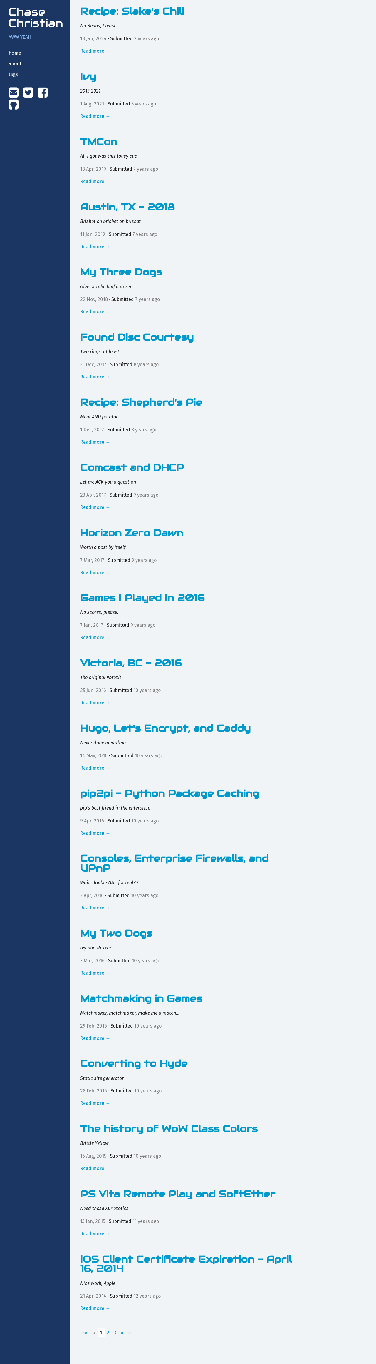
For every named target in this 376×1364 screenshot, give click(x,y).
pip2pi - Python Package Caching (169, 793)
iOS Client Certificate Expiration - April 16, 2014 (186, 1264)
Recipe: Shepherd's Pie (141, 402)
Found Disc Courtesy (137, 337)
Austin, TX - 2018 (127, 207)
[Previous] (94, 1332)
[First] (85, 1332)
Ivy (88, 77)
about (15, 63)
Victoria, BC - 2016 (131, 663)
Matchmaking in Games (141, 999)
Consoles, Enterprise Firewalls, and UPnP (174, 863)
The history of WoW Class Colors (169, 1129)
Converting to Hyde (133, 1064)
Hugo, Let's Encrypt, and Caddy (165, 728)
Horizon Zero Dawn (131, 533)
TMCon (98, 142)
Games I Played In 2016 (142, 598)
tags (13, 74)
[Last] (130, 1332)
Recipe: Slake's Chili (132, 11)
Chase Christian (36, 17)
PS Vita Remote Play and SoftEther (177, 1194)
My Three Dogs (121, 272)
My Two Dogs (116, 933)
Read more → (95, 51)
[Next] (123, 1332)
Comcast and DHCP (132, 468)
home (15, 53)
